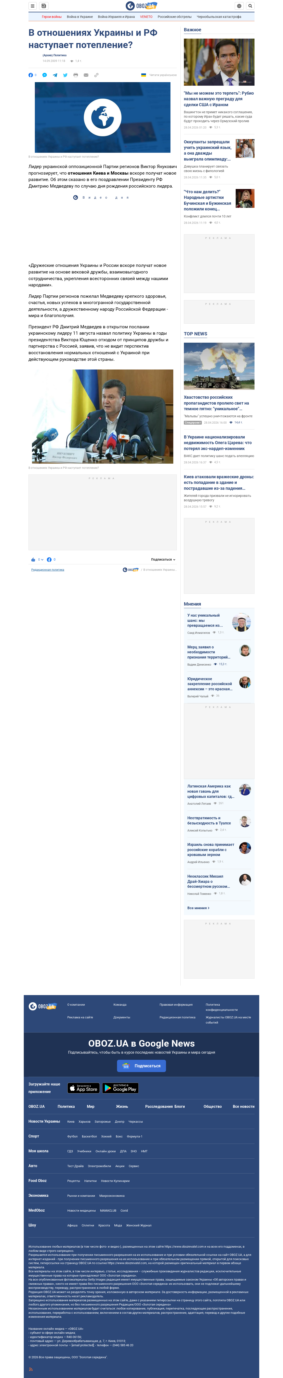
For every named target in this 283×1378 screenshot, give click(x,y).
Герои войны (52, 17)
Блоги (179, 1106)
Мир (90, 1106)
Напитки (90, 1181)
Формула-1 (134, 1136)
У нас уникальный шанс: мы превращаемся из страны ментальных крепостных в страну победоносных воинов (207, 620)
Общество (213, 1106)
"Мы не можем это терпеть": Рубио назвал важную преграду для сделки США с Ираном (219, 99)
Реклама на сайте (80, 1017)
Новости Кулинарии (115, 1181)
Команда (119, 1004)
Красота (104, 1225)
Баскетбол (89, 1136)
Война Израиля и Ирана (116, 17)
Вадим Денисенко (199, 664)
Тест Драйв (75, 1166)
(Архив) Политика (54, 55)
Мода (118, 1225)
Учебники (84, 1151)
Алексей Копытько (199, 830)
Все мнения (197, 908)
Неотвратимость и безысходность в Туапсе (209, 820)
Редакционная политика (47, 569)
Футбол (72, 1136)
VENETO (146, 17)
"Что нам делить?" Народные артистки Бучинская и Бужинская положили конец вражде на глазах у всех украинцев (208, 200)
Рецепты (73, 1181)
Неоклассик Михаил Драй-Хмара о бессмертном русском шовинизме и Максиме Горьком (207, 881)
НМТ (144, 1151)
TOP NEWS (195, 334)
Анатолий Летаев (199, 803)
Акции (120, 1166)
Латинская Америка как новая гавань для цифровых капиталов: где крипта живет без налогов (210, 791)
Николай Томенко (199, 894)
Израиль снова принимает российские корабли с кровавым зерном (210, 849)
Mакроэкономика (112, 1195)
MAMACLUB (108, 1210)
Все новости (244, 1106)
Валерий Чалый (197, 696)
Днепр (119, 1121)
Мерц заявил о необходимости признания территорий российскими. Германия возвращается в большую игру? (210, 652)
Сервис (134, 1166)
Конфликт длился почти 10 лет (207, 216)
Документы (121, 1017)
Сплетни (88, 1225)
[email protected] (83, 1345)
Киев (70, 1121)
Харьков (84, 1121)
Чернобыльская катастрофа (219, 17)
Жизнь (122, 1106)
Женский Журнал (139, 1225)
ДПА (123, 1151)
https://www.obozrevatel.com (184, 1246)
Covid (124, 1210)
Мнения (192, 604)
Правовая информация (176, 1004)
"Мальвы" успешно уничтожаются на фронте (218, 416)
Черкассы (136, 1121)
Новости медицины (81, 1210)
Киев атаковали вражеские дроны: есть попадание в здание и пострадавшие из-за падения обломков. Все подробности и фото (219, 482)
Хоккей (106, 1136)
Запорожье (103, 1121)
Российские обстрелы (175, 17)
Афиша (72, 1225)
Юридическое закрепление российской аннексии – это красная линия (209, 684)
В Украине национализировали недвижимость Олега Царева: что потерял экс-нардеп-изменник (218, 442)
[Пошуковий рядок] (250, 5)
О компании (76, 1004)
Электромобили (99, 1166)
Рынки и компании (81, 1195)
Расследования (159, 1106)
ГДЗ (70, 1151)
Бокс (119, 1136)
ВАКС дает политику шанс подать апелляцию (219, 456)
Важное (192, 29)
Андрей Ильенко (198, 862)
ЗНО (134, 1151)
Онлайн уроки (106, 1151)
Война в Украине (80, 17)
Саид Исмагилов (198, 633)
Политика (66, 1106)
